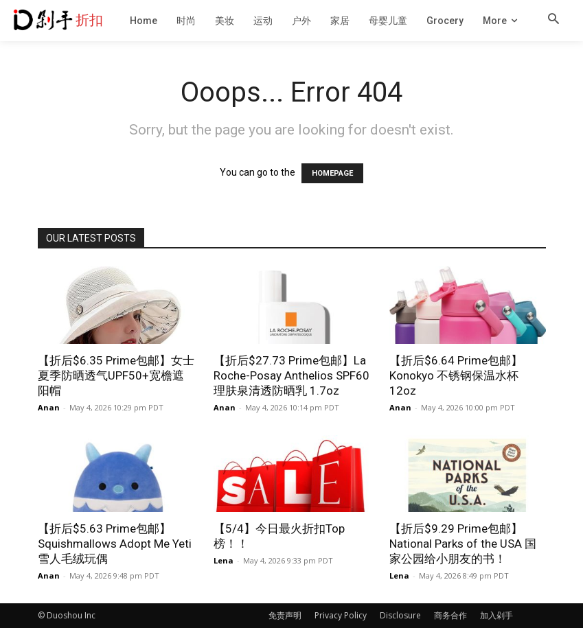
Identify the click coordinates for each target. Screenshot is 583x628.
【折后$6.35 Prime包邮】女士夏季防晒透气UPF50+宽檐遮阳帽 (116, 375)
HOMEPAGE (332, 173)
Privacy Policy (341, 615)
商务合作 (450, 615)
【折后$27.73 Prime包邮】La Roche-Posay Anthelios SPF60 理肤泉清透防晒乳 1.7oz (291, 375)
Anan (49, 407)
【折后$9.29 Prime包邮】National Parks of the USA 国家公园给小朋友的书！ (462, 544)
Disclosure (400, 615)
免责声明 (284, 615)
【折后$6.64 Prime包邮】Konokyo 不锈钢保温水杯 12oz (456, 375)
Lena (223, 560)
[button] (553, 20)
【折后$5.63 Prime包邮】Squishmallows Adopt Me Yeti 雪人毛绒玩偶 (115, 544)
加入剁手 (496, 615)
